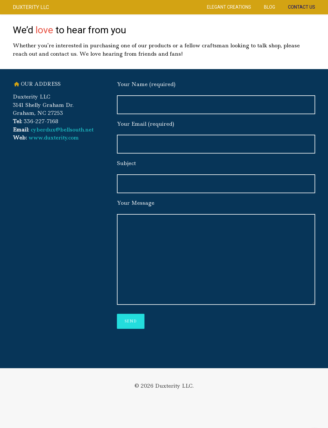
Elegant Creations (229, 7)
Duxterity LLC (31, 7)
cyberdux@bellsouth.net (62, 129)
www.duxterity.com (54, 137)
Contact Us (301, 7)
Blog (269, 7)
